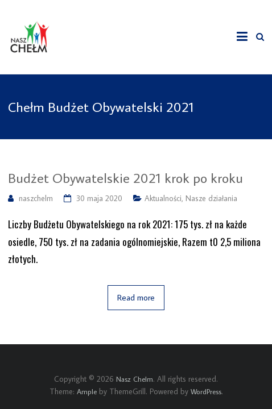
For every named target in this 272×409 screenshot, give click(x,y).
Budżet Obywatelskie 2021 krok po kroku (125, 177)
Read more (136, 297)
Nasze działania (211, 198)
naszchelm (36, 198)
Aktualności (163, 198)
